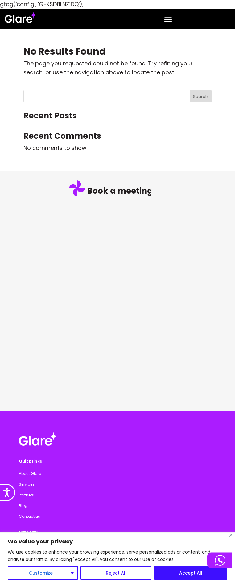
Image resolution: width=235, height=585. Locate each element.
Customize (41, 573)
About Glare (30, 473)
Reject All (116, 573)
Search (200, 96)
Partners (26, 495)
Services (27, 484)
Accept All (190, 573)
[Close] (230, 535)
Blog (23, 505)
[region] (117, 558)
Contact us (29, 516)
